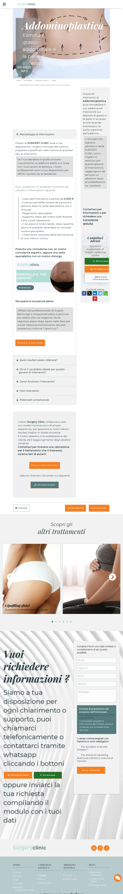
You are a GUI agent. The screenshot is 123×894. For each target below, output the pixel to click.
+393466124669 (44, 485)
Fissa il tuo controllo (45, 465)
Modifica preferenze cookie (24, 888)
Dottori (18, 876)
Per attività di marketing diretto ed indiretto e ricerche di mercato (95, 758)
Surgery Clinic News (97, 880)
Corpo (43, 875)
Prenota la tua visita (30, 343)
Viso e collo (45, 883)
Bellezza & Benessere (96, 873)
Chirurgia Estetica (44, 866)
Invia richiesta (91, 770)
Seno (42, 879)
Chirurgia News (98, 885)
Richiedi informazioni (101, 278)
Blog (92, 864)
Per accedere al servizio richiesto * (92, 748)
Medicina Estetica (70, 866)
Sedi (16, 880)
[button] (44, 134)
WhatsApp (100, 261)
